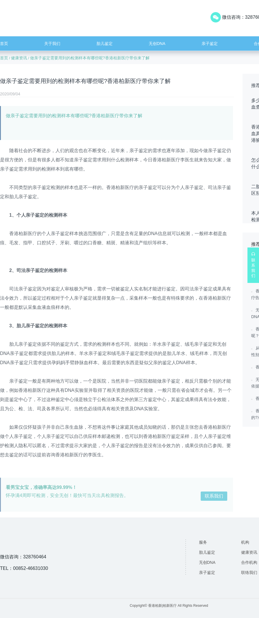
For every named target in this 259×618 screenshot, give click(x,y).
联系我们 (214, 496)
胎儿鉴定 (104, 43)
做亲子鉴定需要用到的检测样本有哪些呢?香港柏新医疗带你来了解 (90, 58)
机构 (245, 542)
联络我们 (249, 572)
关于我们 (52, 43)
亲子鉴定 (210, 43)
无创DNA (157, 43)
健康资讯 (19, 58)
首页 (4, 43)
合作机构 (249, 562)
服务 (203, 542)
